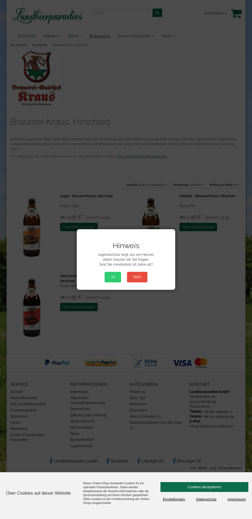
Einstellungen (174, 499)
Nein (137, 277)
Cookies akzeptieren (204, 487)
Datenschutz (206, 499)
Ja (113, 277)
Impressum (237, 499)
